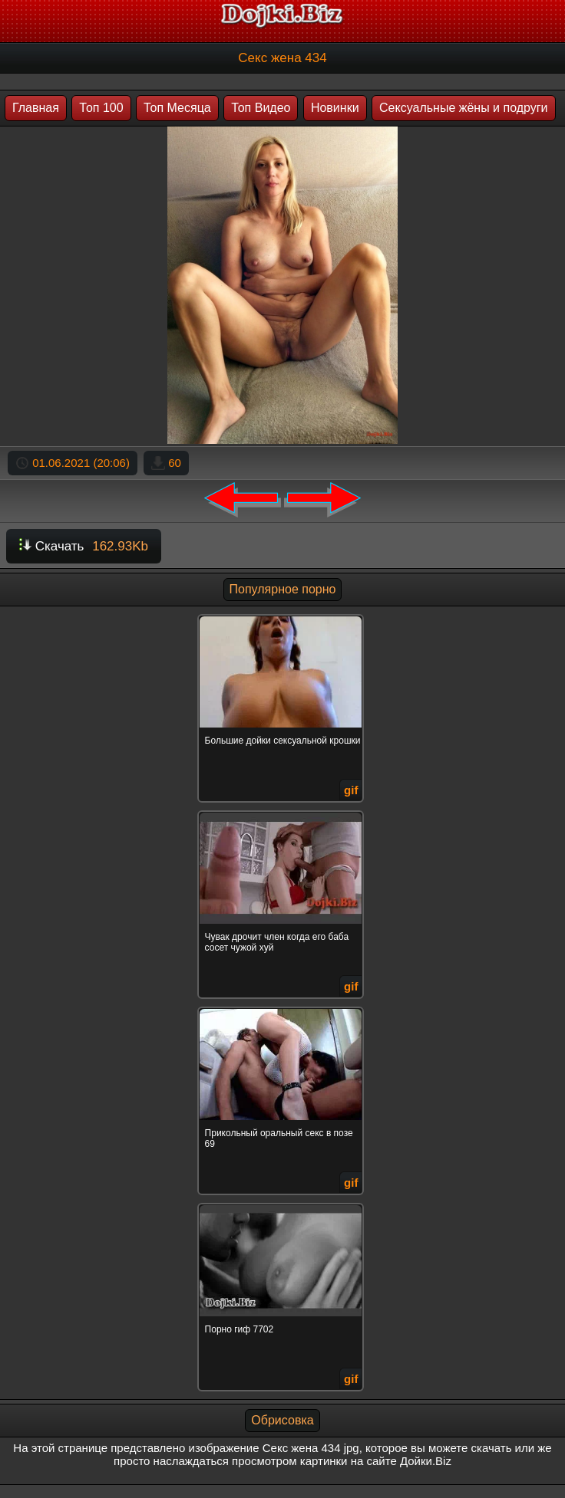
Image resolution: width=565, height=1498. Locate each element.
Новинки (335, 107)
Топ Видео (260, 107)
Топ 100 (101, 107)
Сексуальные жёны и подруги (463, 107)
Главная (35, 107)
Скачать (83, 546)
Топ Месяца (177, 107)
